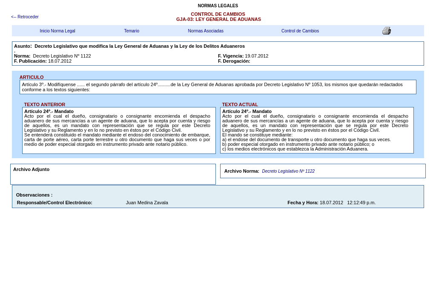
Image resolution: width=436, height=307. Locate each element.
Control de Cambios (300, 31)
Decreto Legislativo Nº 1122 (288, 171)
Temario (131, 31)
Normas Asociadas (206, 31)
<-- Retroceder (25, 16)
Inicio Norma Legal (57, 31)
